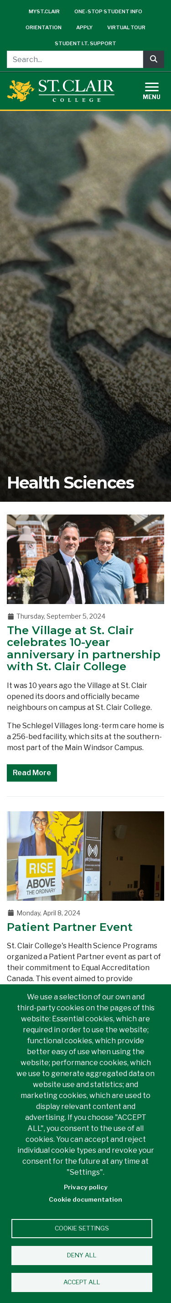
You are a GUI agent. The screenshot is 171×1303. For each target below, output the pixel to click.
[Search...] (75, 59)
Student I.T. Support (85, 43)
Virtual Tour (126, 27)
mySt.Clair (44, 11)
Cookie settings (82, 1228)
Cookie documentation (85, 1199)
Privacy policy (86, 1187)
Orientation (44, 27)
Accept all (81, 1282)
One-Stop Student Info (108, 11)
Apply (84, 27)
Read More (32, 772)
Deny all (82, 1255)
